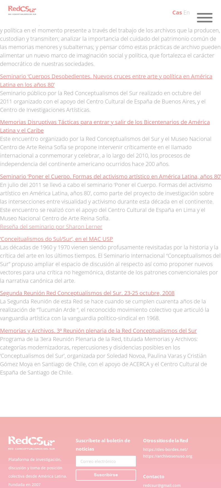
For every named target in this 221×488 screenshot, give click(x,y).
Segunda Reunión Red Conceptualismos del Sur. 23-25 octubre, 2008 (87, 293)
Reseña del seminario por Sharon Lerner (51, 226)
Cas (177, 12)
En (186, 12)
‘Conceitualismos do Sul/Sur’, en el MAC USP (56, 239)
